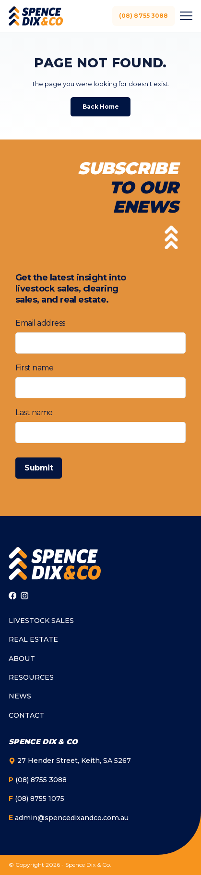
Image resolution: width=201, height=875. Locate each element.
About (22, 658)
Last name (34, 412)
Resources (31, 677)
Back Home (101, 106)
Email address (40, 323)
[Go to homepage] (55, 563)
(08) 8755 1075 (36, 798)
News (20, 696)
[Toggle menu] (184, 16)
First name (34, 367)
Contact (26, 715)
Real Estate (33, 639)
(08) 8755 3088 (143, 15)
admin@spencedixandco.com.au (69, 818)
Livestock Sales (41, 620)
